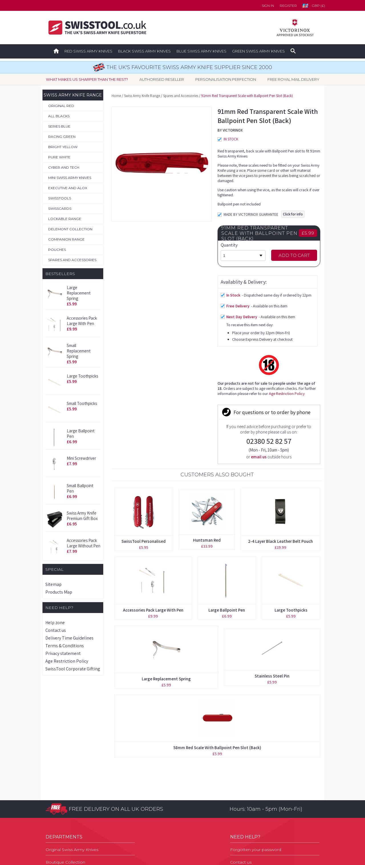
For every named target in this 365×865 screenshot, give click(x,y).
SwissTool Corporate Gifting (72, 669)
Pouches (55, 805)
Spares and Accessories (180, 95)
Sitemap (53, 584)
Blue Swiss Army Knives (201, 51)
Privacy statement (63, 653)
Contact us (55, 630)
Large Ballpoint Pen (226, 502)
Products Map (58, 592)
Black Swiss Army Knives (144, 51)
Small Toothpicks (82, 403)
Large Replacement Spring (78, 293)
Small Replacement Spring (78, 351)
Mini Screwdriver (81, 458)
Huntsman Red (207, 432)
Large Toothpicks (82, 376)
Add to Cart (294, 255)
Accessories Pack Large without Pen (83, 543)
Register (288, 5)
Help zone (55, 623)
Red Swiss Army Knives (88, 51)
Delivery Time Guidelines (69, 638)
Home (116, 95)
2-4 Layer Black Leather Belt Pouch (280, 433)
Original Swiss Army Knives (72, 768)
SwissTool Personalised (143, 433)
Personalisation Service (69, 793)
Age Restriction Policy (66, 661)
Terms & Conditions (64, 646)
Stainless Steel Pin (272, 568)
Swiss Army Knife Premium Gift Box (82, 515)
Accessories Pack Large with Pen (82, 320)
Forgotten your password (255, 768)
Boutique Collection (65, 780)
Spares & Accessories (67, 818)
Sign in (268, 5)
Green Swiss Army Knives (258, 51)
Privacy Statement (248, 818)
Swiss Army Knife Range (142, 95)
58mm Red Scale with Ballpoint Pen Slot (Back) (217, 640)
